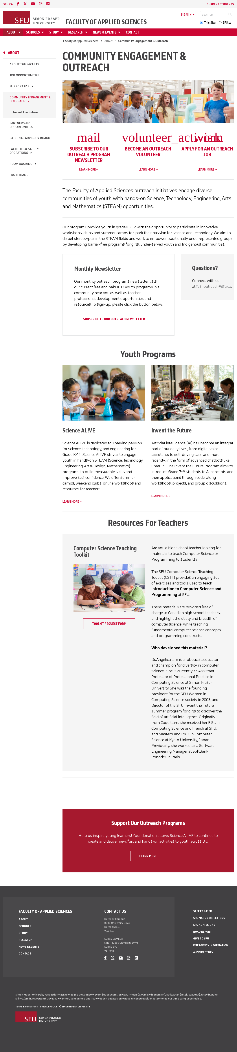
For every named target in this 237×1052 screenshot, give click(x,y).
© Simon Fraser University (74, 1006)
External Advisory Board (29, 138)
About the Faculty (24, 64)
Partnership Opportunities (21, 125)
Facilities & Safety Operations (24, 151)
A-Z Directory (203, 952)
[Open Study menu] (62, 32)
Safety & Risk (202, 911)
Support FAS (19, 86)
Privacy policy (48, 1006)
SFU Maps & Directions (209, 918)
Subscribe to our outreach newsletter (114, 319)
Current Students (220, 4)
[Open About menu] (20, 32)
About (12, 32)
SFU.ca (227, 22)
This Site (210, 22)
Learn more (87, 169)
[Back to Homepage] (32, 18)
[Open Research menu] (87, 32)
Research (75, 32)
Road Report (202, 932)
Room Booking (20, 164)
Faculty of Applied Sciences (106, 22)
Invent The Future (25, 112)
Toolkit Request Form (109, 624)
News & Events (104, 32)
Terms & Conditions (26, 1006)
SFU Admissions (204, 925)
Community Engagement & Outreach (30, 99)
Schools (33, 32)
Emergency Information (210, 945)
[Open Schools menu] (43, 32)
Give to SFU (201, 938)
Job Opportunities (24, 75)
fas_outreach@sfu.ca (213, 286)
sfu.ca (8, 4)
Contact (132, 32)
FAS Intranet (19, 175)
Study (54, 32)
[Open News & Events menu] (120, 32)
